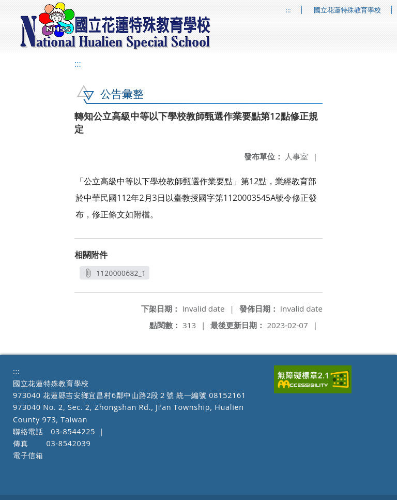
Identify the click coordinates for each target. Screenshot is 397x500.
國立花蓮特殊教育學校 (347, 10)
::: (288, 10)
